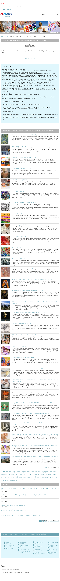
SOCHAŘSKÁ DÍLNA (54, 551)
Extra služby (46, 476)
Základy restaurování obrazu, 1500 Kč (22, 168)
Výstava (23, 479)
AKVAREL (7, 542)
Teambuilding (33, 477)
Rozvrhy (27, 6)
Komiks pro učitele (18, 476)
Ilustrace (54, 474)
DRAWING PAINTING (10, 545)
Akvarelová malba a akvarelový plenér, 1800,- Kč (24, 157)
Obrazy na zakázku (14, 477)
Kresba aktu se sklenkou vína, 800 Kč (21, 236)
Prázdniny (4, 471)
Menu (55, 3)
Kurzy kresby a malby (36, 479)
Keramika (35, 474)
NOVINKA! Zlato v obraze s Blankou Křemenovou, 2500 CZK (27, 290)
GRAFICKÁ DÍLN (9, 548)
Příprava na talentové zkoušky (7, 476)
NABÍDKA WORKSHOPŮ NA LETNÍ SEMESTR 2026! (14, 510)
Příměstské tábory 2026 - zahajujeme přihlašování (13, 505)
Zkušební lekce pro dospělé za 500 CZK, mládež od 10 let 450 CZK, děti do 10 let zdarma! (35, 434)
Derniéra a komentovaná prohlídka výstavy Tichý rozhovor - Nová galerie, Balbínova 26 (23, 495)
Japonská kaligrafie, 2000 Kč (19, 225)
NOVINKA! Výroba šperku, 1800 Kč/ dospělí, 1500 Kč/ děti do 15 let (29, 268)
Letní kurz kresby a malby (47, 471)
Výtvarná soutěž (40, 477)
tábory (30, 479)
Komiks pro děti (23, 474)
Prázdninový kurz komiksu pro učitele (10, 500)
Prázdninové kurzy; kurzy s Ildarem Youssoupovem (29, 472)
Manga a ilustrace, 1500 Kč (19, 346)
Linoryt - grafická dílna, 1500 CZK (20, 146)
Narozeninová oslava (5, 477)
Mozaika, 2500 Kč (16, 247)
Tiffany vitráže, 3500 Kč (18, 191)
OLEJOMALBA (23, 548)
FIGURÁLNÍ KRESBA (10, 547)
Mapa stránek (13, 6)
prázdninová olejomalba (13, 472)
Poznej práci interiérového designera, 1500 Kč (23, 391)
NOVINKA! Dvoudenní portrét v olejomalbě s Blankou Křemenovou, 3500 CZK (32, 279)
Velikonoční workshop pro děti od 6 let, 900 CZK (24, 335)
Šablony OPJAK (35, 476)
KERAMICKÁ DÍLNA (24, 549)
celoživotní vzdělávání (27, 476)
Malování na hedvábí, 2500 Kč (19, 180)
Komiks (50, 474)
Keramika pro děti (13, 480)
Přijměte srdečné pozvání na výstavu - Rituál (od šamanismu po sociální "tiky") (21, 515)
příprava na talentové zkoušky (48, 479)
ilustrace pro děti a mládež (14, 471)
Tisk (22, 6)
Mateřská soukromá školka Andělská (13, 479)
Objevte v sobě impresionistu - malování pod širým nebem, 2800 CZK (30, 135)
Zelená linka (33, 6)
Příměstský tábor (13, 474)
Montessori (51, 477)
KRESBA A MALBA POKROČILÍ (24, 543)
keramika (7, 480)
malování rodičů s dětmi (36, 471)
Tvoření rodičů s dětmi (25, 471)
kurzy (27, 479)
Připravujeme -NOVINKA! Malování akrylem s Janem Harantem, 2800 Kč (30, 413)
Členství (41, 476)
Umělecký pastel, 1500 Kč (18, 213)
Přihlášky (46, 477)
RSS (19, 6)
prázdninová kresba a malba (46, 472)
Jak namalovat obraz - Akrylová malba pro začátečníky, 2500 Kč (28, 369)
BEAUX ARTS (8, 543)
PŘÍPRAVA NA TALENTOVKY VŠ (38, 546)
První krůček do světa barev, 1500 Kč (21, 323)
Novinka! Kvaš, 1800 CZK (18, 259)
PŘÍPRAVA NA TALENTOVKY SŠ (53, 548)
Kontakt (40, 6)
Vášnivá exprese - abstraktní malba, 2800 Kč (23, 357)
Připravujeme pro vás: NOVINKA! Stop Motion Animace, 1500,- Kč (29, 312)
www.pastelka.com (30, 58)
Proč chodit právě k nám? (24, 477)
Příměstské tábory (43, 474)
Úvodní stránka (5, 6)
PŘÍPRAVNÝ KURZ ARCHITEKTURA (39, 543)
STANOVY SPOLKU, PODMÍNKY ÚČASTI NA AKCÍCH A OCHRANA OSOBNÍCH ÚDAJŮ (24, 534)
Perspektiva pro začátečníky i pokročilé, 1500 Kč (24, 202)
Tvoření (30, 474)
